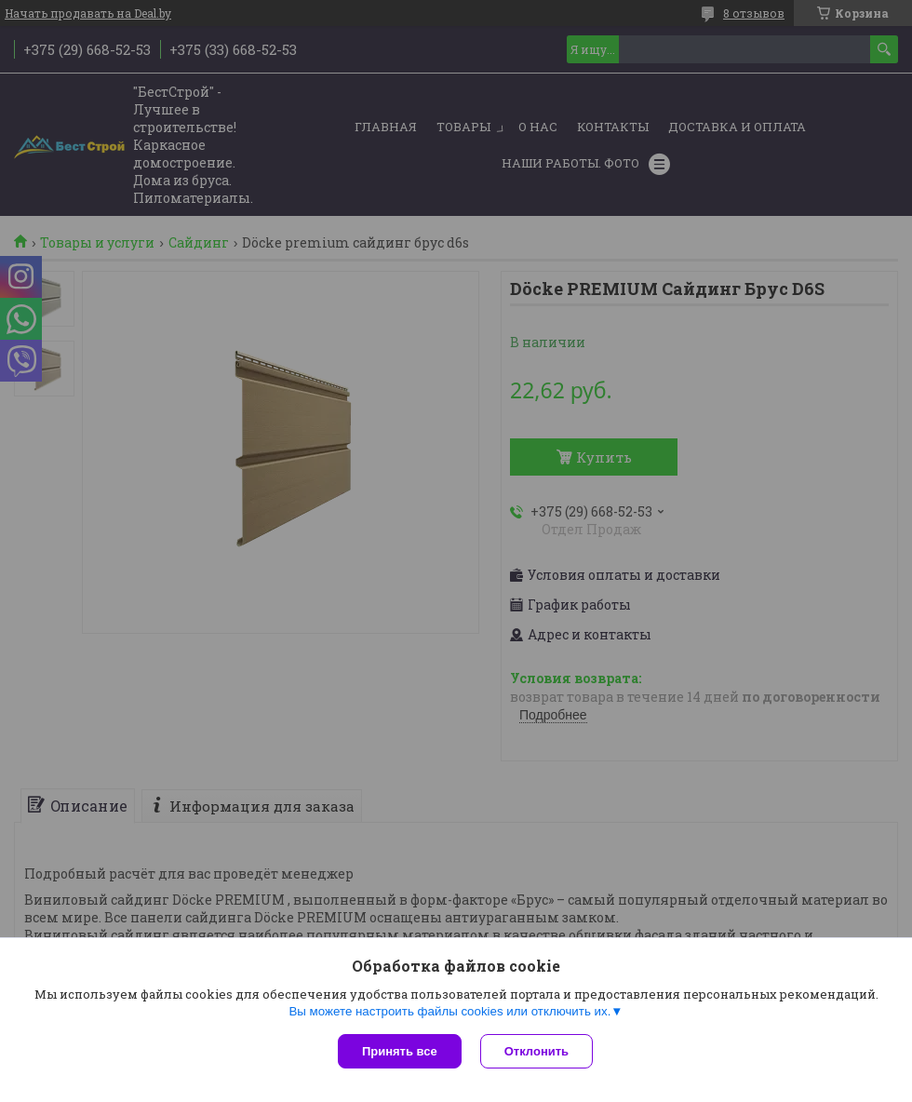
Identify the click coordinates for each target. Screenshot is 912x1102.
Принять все (399, 1051)
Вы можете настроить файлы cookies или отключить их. (449, 1011)
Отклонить (536, 1051)
